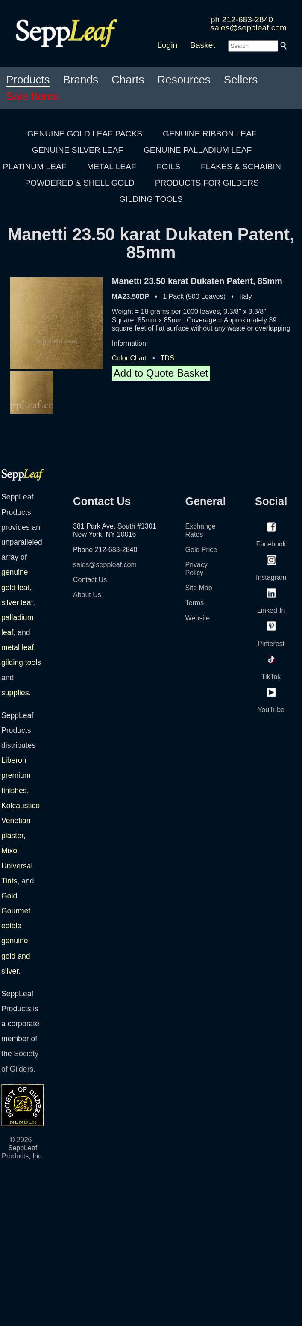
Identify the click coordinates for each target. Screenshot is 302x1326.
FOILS (168, 166)
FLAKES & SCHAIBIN (241, 166)
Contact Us (90, 579)
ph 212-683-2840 (242, 19)
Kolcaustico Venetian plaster (20, 820)
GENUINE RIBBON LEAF (210, 133)
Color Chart (129, 358)
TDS (167, 358)
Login (167, 45)
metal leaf (17, 647)
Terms (194, 602)
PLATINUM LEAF (35, 166)
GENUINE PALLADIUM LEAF (198, 149)
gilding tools (21, 662)
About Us (87, 594)
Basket (202, 45)
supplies (15, 692)
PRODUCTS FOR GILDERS (207, 182)
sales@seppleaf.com (249, 27)
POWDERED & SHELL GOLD (80, 182)
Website (197, 618)
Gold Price (201, 549)
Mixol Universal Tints (16, 865)
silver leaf (17, 602)
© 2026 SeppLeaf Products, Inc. (23, 1148)
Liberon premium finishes (15, 775)
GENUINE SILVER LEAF (77, 149)
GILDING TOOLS (151, 199)
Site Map (198, 587)
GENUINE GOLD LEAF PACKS (84, 133)
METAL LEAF (111, 166)
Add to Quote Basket (161, 373)
